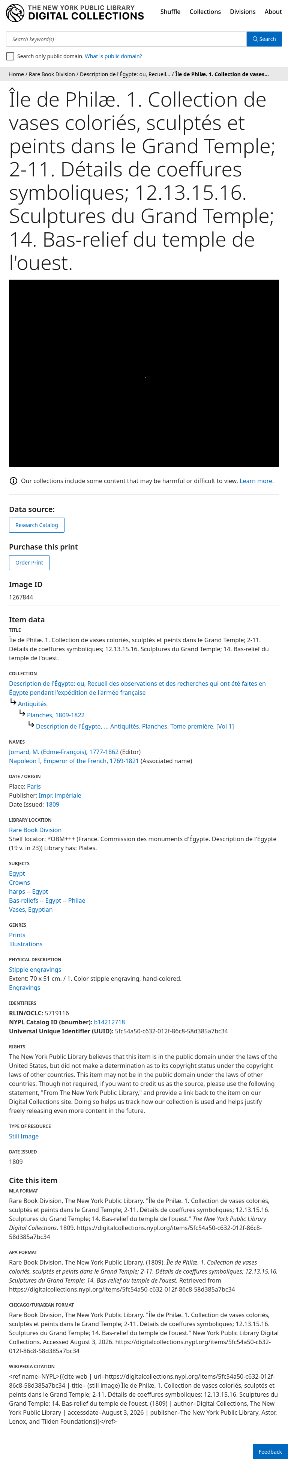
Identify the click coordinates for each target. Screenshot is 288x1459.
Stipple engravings (35, 969)
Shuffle (170, 12)
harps (17, 891)
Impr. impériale (60, 795)
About (273, 12)
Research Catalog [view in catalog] (36, 524)
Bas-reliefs (23, 900)
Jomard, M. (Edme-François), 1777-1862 (63, 752)
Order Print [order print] (29, 562)
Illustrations (25, 944)
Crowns (19, 882)
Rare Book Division (35, 830)
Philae (77, 900)
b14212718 (109, 1022)
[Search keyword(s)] (126, 39)
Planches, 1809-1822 (56, 715)
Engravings (24, 987)
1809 (53, 804)
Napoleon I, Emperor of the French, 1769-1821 (74, 761)
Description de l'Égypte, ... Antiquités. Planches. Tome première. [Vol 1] (135, 726)
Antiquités (32, 704)
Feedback (270, 1451)
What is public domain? (113, 56)
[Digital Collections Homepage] (75, 13)
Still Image (24, 1136)
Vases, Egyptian (31, 909)
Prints (17, 935)
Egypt (17, 873)
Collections (205, 12)
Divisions (242, 12)
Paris (34, 786)
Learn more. (257, 481)
